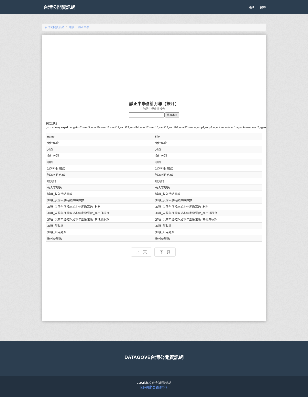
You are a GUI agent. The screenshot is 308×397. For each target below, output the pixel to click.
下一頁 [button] (165, 252)
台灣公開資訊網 (61, 9)
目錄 (251, 10)
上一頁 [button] (141, 252)
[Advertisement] (154, 66)
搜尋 (263, 10)
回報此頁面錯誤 (154, 387)
